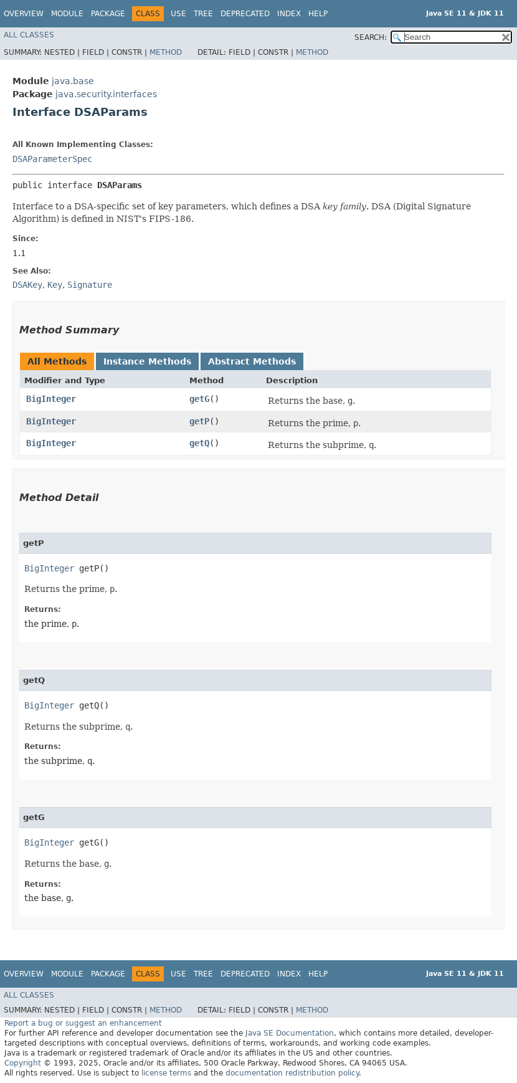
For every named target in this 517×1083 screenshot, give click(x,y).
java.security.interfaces (106, 94)
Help (318, 13)
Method (165, 52)
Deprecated (245, 13)
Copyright (22, 1063)
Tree (203, 13)
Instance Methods (147, 361)
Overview (24, 13)
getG (199, 399)
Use (178, 13)
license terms (166, 1073)
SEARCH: (370, 37)
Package (108, 13)
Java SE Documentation (289, 1033)
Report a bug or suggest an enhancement (83, 1023)
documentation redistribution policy (292, 1073)
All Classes (29, 35)
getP (199, 421)
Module (67, 13)
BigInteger (51, 399)
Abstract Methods (252, 361)
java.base (73, 81)
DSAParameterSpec (52, 159)
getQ (199, 443)
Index (289, 13)
